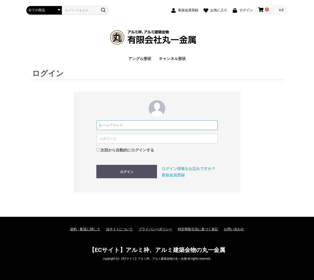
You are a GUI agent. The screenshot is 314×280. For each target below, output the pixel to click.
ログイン (127, 172)
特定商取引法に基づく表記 (198, 229)
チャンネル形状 (172, 58)
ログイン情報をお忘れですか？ (188, 168)
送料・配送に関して (85, 229)
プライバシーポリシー (155, 229)
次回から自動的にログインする (127, 150)
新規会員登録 (173, 175)
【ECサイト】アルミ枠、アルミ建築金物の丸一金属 (157, 250)
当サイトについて (119, 229)
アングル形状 (139, 58)
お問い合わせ (234, 229)
